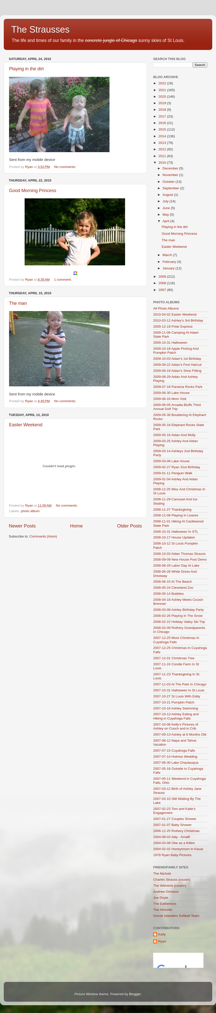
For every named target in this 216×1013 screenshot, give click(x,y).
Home (76, 525)
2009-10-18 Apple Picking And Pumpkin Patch (176, 350)
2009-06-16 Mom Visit (169, 399)
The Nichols (162, 873)
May (166, 214)
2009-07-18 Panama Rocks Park (177, 387)
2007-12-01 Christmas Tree (173, 658)
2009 (162, 276)
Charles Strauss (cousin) (171, 879)
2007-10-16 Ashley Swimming (175, 708)
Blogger (135, 994)
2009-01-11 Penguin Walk (172, 473)
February (170, 262)
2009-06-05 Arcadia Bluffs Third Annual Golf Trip (177, 407)
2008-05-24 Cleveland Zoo (173, 587)
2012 (162, 149)
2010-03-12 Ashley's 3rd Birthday (178, 320)
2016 (162, 123)
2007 (162, 290)
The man (18, 303)
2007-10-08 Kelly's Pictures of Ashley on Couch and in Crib (175, 726)
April (166, 221)
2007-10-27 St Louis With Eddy (176, 696)
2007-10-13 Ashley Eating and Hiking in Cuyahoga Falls (176, 716)
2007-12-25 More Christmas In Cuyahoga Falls (176, 640)
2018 (162, 109)
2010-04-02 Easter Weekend (174, 314)
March (168, 255)
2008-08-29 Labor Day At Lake (176, 565)
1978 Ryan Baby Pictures (172, 855)
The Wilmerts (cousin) (169, 885)
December (171, 168)
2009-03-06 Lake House (171, 461)
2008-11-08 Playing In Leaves (175, 515)
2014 (162, 136)
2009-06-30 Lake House (171, 393)
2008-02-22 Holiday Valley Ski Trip (179, 622)
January (169, 268)
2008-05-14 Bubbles (168, 593)
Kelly (162, 934)
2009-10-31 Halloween (170, 342)
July (166, 201)
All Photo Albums (166, 308)
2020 (162, 96)
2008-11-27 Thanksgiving (172, 509)
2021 (162, 90)
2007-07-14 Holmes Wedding (175, 756)
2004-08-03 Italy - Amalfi (171, 837)
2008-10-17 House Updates (174, 537)
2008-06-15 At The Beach (172, 581)
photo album (30, 511)
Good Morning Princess (32, 190)
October (169, 182)
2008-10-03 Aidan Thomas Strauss (179, 554)
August (168, 195)
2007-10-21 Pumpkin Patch (173, 702)
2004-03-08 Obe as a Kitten (174, 843)
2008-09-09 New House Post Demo (180, 559)
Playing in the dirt (26, 68)
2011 (162, 156)
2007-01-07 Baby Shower (172, 825)
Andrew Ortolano (166, 891)
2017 (162, 116)
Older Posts (129, 525)
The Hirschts (162, 910)
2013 (162, 143)
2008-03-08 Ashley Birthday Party (178, 610)
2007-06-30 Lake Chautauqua (175, 762)
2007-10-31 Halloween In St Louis (178, 690)
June (167, 208)
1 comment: (63, 279)
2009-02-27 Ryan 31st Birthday (176, 467)
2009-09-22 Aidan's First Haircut (177, 365)
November (171, 175)
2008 (162, 283)
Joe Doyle (160, 898)
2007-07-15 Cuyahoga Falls (174, 750)
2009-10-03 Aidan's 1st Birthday (177, 359)
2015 (162, 129)
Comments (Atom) (43, 536)
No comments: (65, 167)
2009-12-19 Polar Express (173, 326)
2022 (162, 83)
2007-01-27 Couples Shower (174, 819)
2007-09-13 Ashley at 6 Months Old (179, 734)
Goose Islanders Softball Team (176, 916)
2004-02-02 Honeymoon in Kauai (178, 849)
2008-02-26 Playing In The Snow (177, 616)
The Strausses (40, 29)
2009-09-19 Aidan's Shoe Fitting (177, 371)
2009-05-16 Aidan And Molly (174, 435)
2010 (162, 162)
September (171, 188)
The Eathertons (164, 904)
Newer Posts (22, 525)
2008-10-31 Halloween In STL (175, 531)
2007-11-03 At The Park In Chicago (179, 684)
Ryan (162, 941)
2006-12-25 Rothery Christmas (176, 831)
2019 (162, 103)
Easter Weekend (25, 424)
